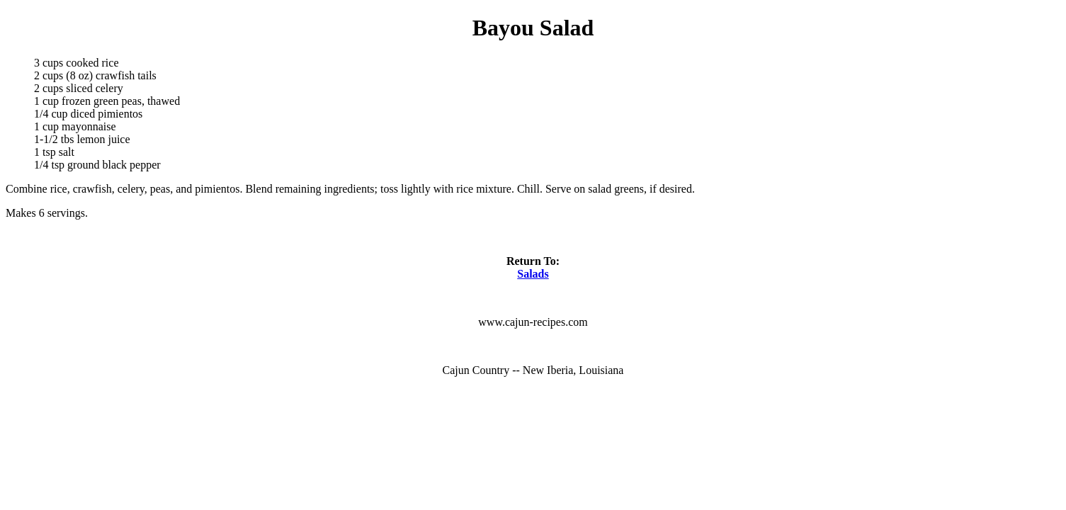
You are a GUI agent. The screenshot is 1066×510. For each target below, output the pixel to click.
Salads (532, 274)
